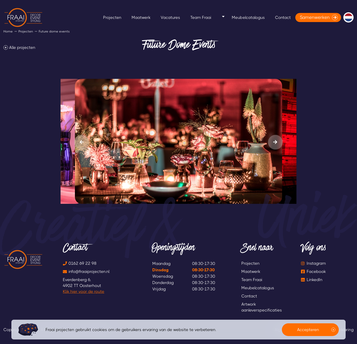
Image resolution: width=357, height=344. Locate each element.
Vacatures (163, 17)
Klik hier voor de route (83, 291)
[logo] (23, 17)
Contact (281, 17)
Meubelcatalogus (240, 17)
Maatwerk (129, 17)
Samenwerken (315, 17)
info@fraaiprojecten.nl (89, 271)
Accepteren (308, 329)
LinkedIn (314, 279)
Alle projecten (22, 47)
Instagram (316, 263)
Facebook (316, 271)
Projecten (96, 17)
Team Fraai (198, 17)
